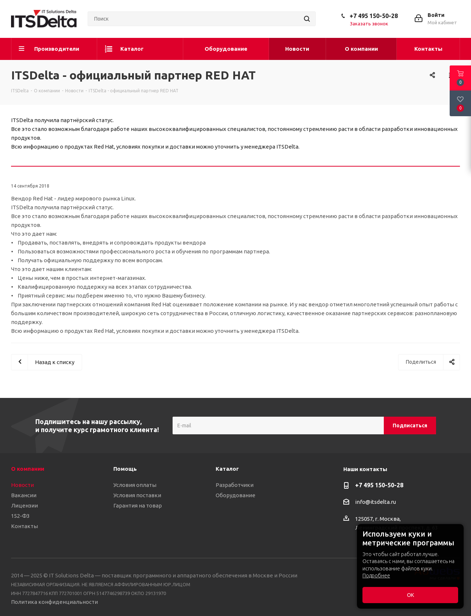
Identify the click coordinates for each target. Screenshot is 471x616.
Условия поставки (137, 495)
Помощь (125, 469)
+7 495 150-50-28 (374, 16)
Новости (22, 485)
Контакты (24, 526)
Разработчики (235, 485)
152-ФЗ (20, 516)
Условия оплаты (134, 485)
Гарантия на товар (137, 505)
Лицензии (24, 505)
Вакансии (23, 495)
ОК (410, 595)
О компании (27, 469)
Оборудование (235, 495)
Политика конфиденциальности (54, 602)
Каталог (227, 469)
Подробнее (376, 575)
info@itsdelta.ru (375, 502)
